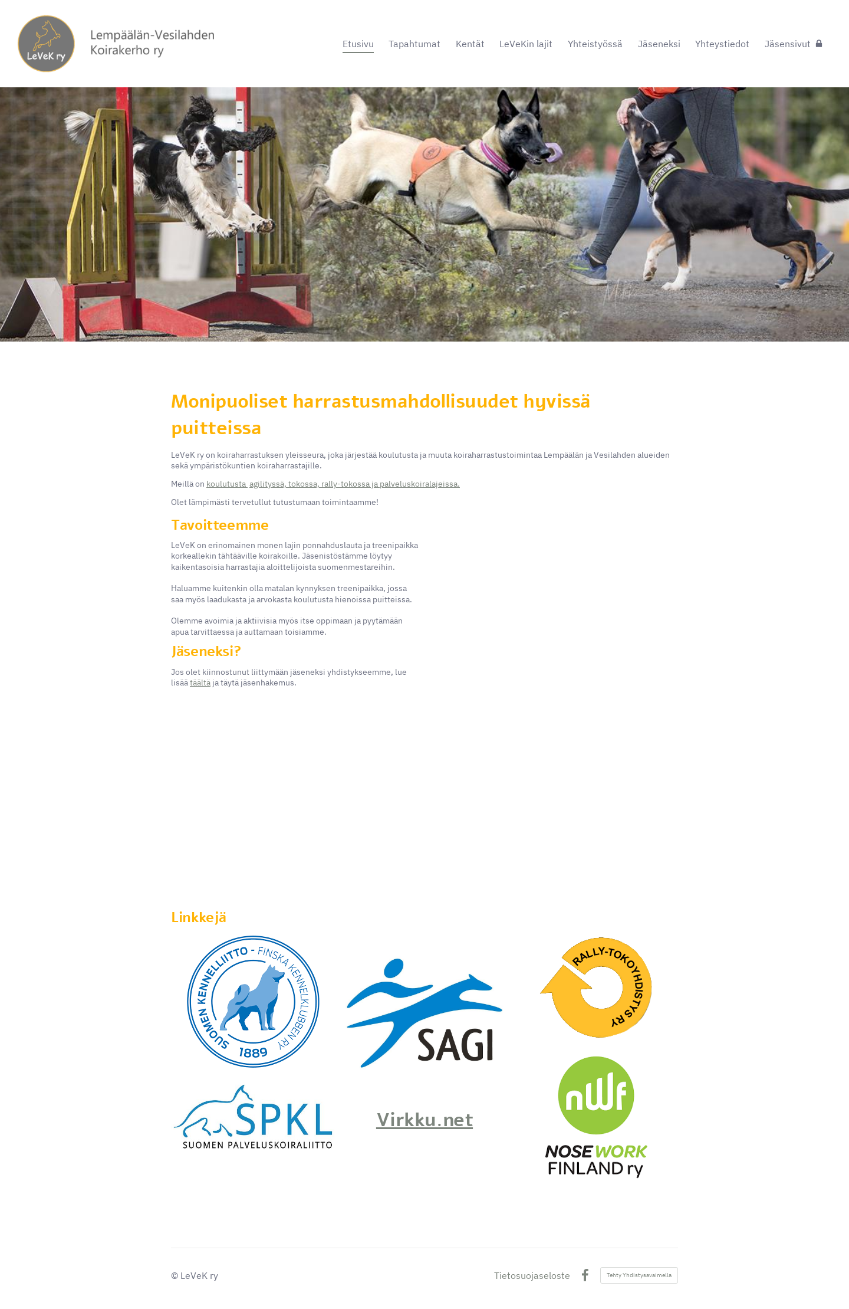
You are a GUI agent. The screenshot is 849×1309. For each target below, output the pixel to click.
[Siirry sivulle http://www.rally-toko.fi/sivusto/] (595, 990)
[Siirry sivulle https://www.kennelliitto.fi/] (253, 1002)
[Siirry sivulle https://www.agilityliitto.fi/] (424, 1018)
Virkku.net (424, 1120)
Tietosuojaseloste (532, 1275)
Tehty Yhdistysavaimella (639, 1275)
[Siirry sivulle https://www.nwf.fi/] (595, 1117)
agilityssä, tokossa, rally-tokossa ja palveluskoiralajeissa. (354, 483)
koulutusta (227, 483)
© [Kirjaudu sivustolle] (175, 1275)
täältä (200, 682)
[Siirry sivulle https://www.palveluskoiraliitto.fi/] (253, 1117)
